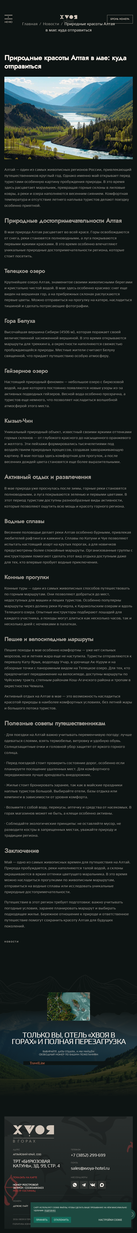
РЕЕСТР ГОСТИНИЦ (24, 1191)
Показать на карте (25, 1177)
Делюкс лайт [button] (20, 1206)
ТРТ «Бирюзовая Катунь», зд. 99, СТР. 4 (36, 1163)
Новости (51, 23)
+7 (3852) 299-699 (88, 1155)
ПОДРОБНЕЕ (50, 1210)
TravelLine (37, 1063)
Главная (30, 23)
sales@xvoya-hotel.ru (90, 1168)
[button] (8, 19)
